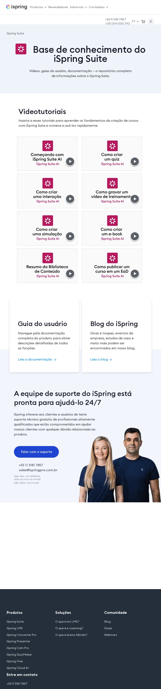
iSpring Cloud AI (17, 668)
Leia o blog (101, 359)
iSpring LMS (15, 628)
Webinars (110, 635)
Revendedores (58, 7)
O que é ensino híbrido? (71, 635)
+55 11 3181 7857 (115, 19)
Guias (108, 628)
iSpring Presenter (18, 641)
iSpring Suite (15, 621)
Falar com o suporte (36, 452)
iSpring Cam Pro (18, 648)
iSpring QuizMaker (19, 654)
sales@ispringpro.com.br (38, 470)
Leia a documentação (37, 359)
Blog (107, 621)
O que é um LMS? (67, 621)
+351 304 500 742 (117, 23)
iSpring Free (15, 661)
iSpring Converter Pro (21, 635)
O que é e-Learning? (69, 628)
